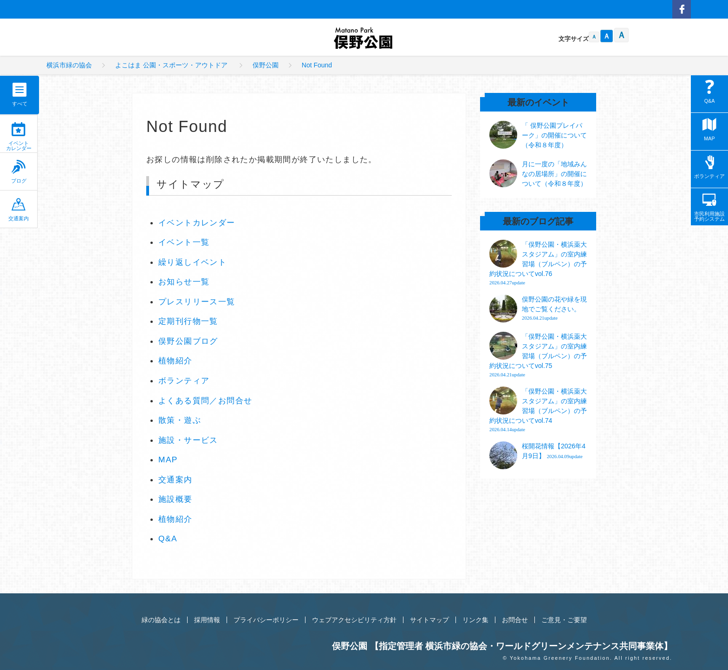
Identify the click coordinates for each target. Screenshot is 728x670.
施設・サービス (188, 440)
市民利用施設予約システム (709, 207)
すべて (19, 103)
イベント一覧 (183, 242)
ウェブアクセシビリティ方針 (354, 620)
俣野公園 (364, 39)
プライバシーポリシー (266, 620)
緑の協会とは (161, 620)
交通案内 (18, 209)
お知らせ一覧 (183, 281)
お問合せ (515, 620)
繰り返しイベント (192, 262)
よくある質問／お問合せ (205, 400)
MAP (168, 459)
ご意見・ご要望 (564, 620)
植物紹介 (175, 360)
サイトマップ (429, 620)
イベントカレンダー (18, 136)
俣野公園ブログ (188, 341)
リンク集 (475, 620)
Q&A (167, 538)
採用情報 (207, 620)
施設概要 (175, 499)
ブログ (18, 172)
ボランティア (183, 380)
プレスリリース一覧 (196, 301)
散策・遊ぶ (179, 420)
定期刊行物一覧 (188, 321)
